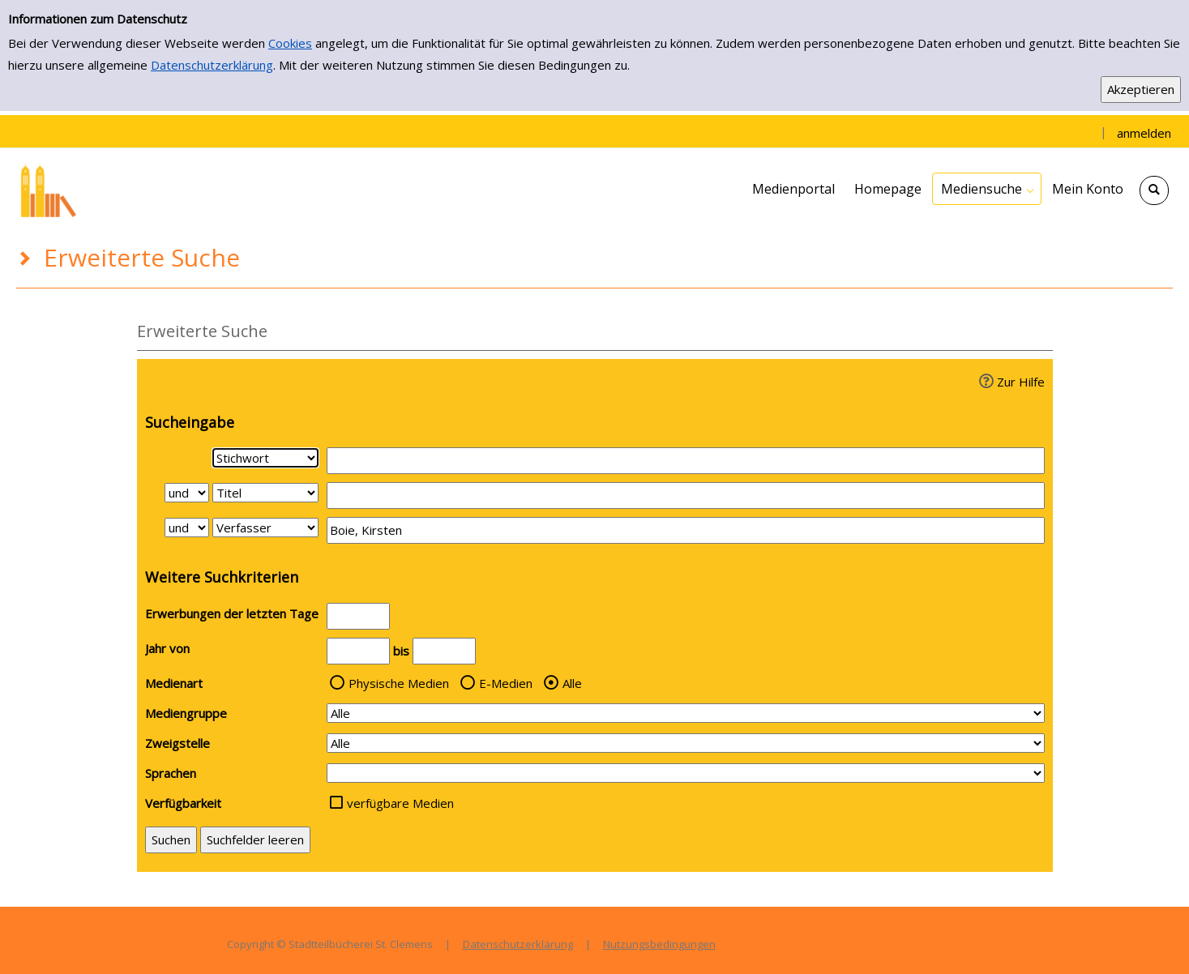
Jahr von (167, 648)
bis (401, 651)
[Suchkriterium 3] (265, 527)
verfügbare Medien (400, 803)
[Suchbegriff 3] (686, 530)
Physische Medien (399, 683)
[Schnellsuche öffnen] (1154, 190)
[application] (986, 189)
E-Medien (505, 683)
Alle (572, 683)
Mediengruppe (186, 713)
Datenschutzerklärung (212, 65)
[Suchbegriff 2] (686, 495)
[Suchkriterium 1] (265, 458)
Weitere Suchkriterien (221, 577)
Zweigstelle (177, 743)
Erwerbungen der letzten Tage (232, 613)
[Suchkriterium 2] (265, 492)
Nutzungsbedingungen (659, 944)
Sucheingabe (189, 422)
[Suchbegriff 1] (686, 460)
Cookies (290, 43)
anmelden (1144, 133)
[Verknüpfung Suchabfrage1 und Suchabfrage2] (187, 492)
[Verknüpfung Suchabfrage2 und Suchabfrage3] (187, 527)
